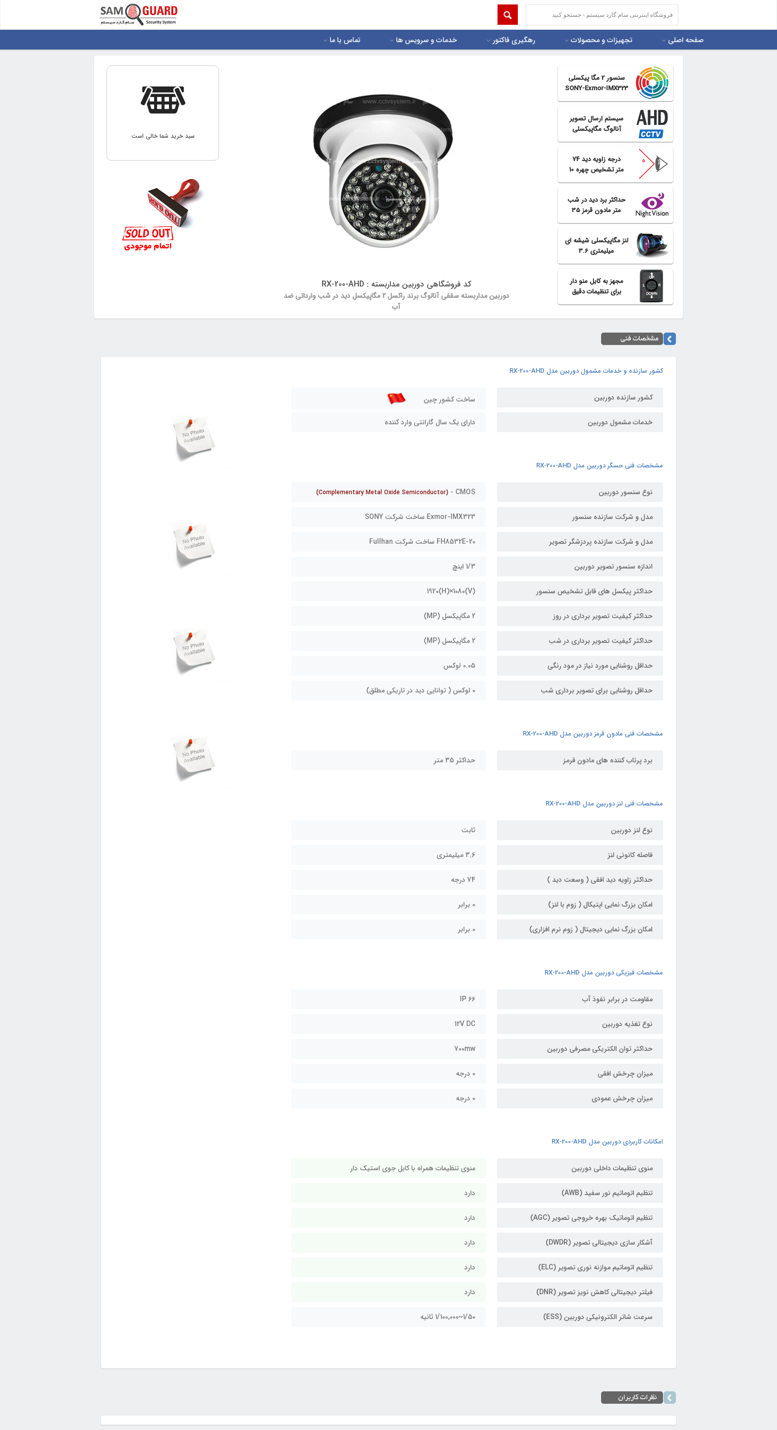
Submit (508, 14)
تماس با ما (345, 40)
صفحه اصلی (686, 40)
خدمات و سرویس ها (426, 40)
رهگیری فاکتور (514, 40)
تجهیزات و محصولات (601, 40)
